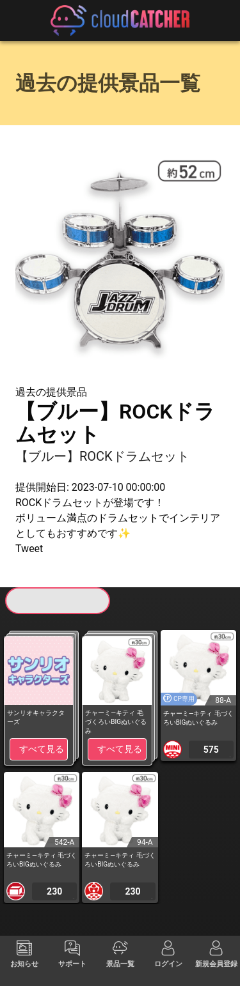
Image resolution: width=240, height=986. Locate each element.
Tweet (29, 549)
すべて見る (41, 749)
